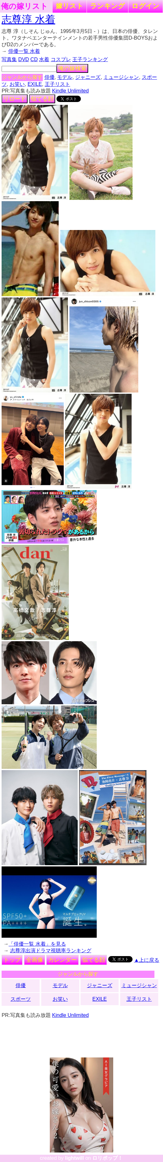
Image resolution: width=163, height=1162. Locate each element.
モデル (64, 77)
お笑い (17, 84)
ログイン (146, 6)
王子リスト (57, 84)
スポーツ (20, 999)
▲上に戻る (146, 960)
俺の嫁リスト (24, 6)
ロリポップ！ (107, 1158)
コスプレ (61, 59)
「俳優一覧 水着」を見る (37, 944)
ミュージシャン (121, 77)
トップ (12, 960)
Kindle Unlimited (70, 90)
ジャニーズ (88, 77)
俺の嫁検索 (72, 68)
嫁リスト (69, 6)
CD (34, 59)
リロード (14, 99)
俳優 (49, 77)
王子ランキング (90, 59)
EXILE (35, 84)
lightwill (74, 1158)
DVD (23, 59)
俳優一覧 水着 (24, 51)
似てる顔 (42, 99)
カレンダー (62, 960)
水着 (44, 59)
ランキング (107, 6)
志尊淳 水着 (28, 19)
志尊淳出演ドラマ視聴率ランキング (50, 950)
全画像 (34, 960)
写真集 (9, 59)
